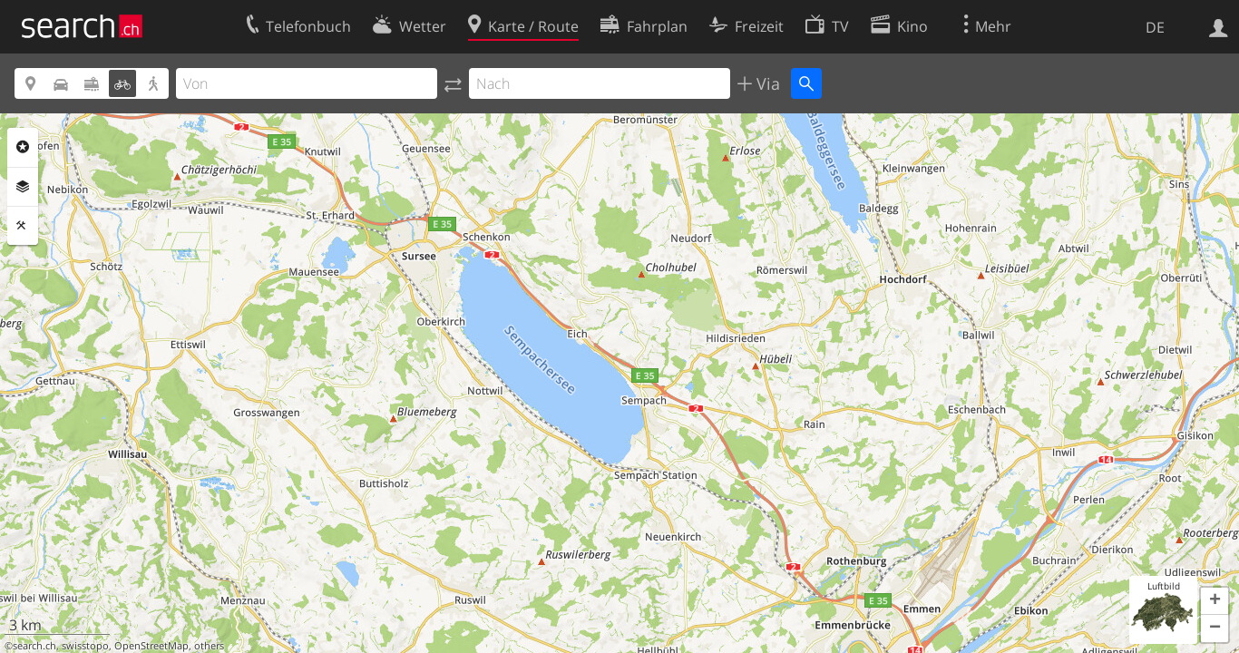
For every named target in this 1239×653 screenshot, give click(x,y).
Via (766, 83)
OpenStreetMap (151, 645)
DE (1155, 27)
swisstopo (85, 645)
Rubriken (22, 147)
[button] (1214, 601)
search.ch (34, 645)
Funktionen (22, 226)
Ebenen (22, 187)
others (209, 645)
